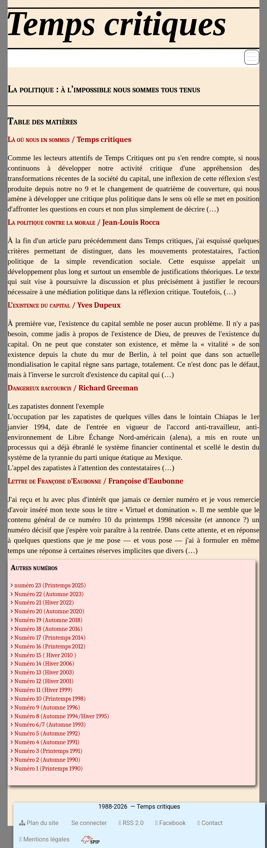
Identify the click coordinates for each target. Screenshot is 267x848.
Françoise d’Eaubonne (145, 481)
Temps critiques (104, 139)
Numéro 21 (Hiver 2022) (44, 602)
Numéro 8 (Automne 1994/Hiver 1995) (61, 716)
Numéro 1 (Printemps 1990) (48, 768)
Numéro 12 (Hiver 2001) (44, 681)
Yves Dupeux (99, 305)
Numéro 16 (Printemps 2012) (50, 646)
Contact (210, 823)
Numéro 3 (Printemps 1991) (48, 751)
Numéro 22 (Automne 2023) (49, 594)
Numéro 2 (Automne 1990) (47, 759)
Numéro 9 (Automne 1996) (47, 707)
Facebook (170, 823)
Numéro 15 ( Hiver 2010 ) (45, 655)
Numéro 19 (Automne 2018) (48, 620)
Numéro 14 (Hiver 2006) (44, 663)
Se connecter (88, 823)
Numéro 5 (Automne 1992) (47, 733)
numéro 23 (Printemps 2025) (50, 585)
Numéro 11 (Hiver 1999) (43, 690)
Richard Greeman (108, 388)
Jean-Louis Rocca (130, 222)
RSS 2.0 (130, 823)
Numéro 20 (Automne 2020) (49, 611)
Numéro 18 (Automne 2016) (48, 629)
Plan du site (38, 823)
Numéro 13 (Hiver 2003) (44, 672)
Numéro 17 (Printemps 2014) (50, 637)
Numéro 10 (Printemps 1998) (50, 698)
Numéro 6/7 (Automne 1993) (50, 724)
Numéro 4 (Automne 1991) (47, 742)
